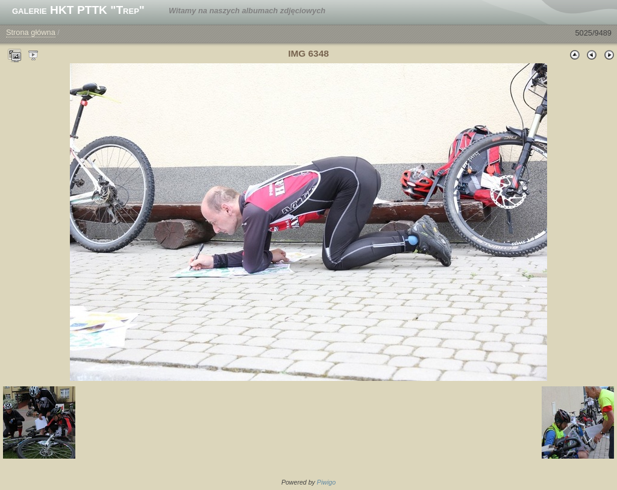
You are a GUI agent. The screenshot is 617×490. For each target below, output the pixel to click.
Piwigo (326, 482)
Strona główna (30, 32)
